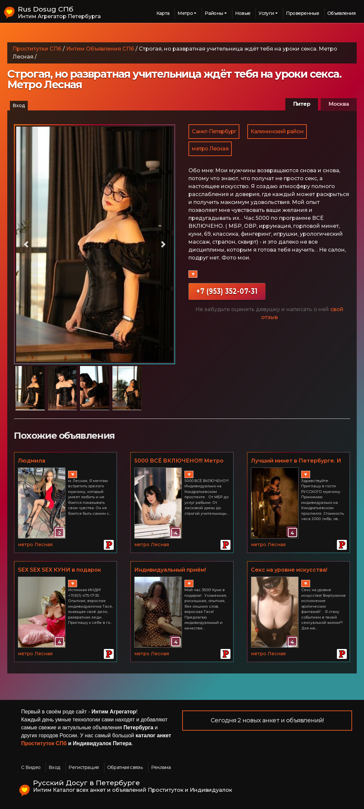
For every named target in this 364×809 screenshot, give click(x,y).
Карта (163, 13)
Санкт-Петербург (214, 131)
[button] (26, 244)
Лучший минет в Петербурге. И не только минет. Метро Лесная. (298, 461)
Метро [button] (185, 13)
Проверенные (302, 13)
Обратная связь (125, 767)
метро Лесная (210, 148)
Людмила (31, 461)
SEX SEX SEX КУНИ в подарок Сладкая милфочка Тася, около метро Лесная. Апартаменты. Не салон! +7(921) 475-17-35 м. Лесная (64, 570)
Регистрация (83, 767)
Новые (243, 13)
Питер (301, 104)
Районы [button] (214, 13)
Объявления (341, 13)
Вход (19, 105)
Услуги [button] (266, 13)
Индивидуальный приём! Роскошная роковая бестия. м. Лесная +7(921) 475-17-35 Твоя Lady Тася (178, 570)
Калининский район (277, 131)
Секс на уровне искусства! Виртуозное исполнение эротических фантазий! (289, 570)
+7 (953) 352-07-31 (227, 291)
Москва (339, 104)
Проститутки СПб (37, 49)
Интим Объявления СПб (100, 49)
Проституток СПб (44, 743)
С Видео (30, 767)
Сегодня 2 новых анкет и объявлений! (267, 720)
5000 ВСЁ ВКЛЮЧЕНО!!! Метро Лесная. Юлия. (178, 461)
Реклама (161, 767)
